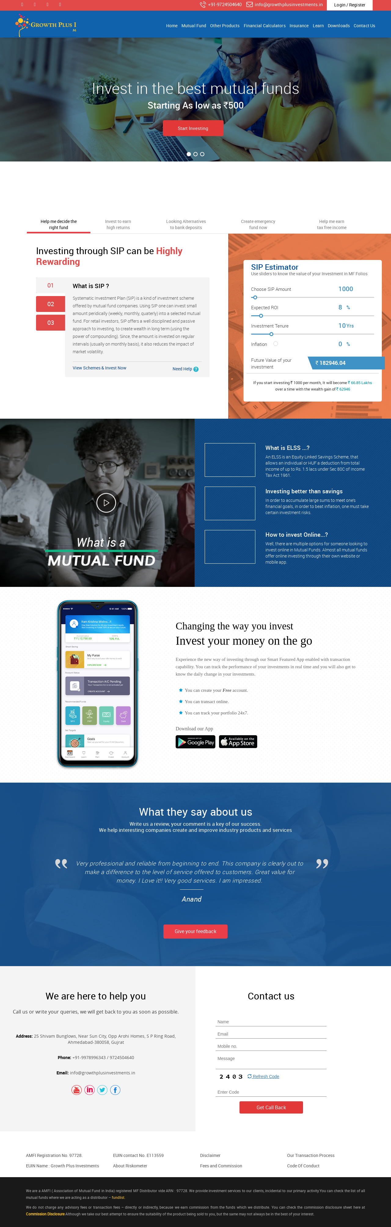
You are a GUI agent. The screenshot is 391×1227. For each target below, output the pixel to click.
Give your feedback (195, 931)
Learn (318, 25)
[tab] (58, 223)
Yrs (350, 325)
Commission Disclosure (45, 1213)
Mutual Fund (193, 25)
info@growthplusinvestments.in (284, 4)
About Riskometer (130, 1166)
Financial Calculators (265, 25)
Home (171, 25)
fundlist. (118, 1197)
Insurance (299, 25)
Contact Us (364, 25)
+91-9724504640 (220, 4)
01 (50, 285)
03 (50, 322)
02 (50, 304)
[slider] (312, 298)
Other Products (224, 25)
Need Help (182, 369)
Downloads (339, 25)
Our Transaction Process (310, 1155)
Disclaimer (210, 1155)
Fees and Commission (221, 1166)
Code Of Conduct (303, 1166)
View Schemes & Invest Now (99, 368)
